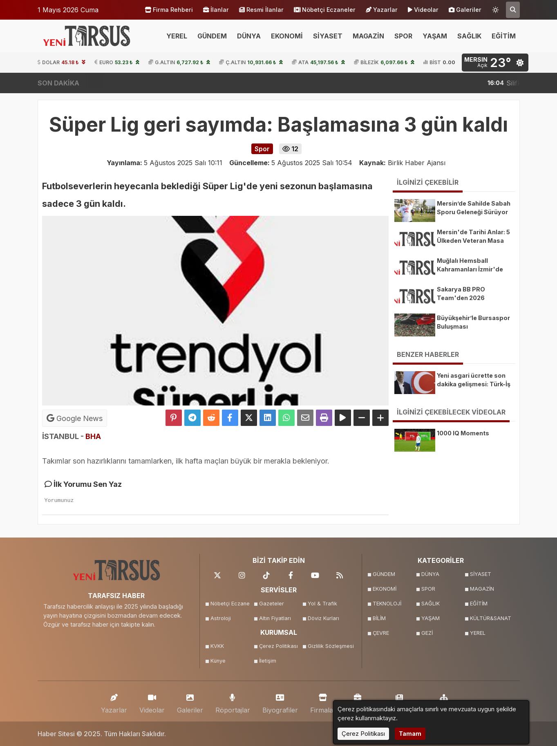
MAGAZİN (368, 36)
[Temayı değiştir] (496, 8)
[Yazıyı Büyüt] (380, 418)
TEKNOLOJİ (387, 603)
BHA (93, 436)
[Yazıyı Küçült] (361, 418)
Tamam (410, 733)
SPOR (403, 36)
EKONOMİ (287, 36)
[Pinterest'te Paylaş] (174, 418)
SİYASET (327, 36)
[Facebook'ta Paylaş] (230, 418)
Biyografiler (280, 701)
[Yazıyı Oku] (343, 418)
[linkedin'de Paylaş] (267, 418)
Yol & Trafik (322, 603)
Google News (75, 418)
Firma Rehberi (169, 10)
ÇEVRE (381, 633)
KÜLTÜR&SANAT (490, 618)
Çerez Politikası (278, 646)
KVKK (217, 646)
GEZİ (427, 633)
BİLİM (379, 618)
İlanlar (216, 10)
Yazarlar (382, 10)
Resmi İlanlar (261, 10)
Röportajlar (232, 701)
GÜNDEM (212, 36)
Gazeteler (271, 603)
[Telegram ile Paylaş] (192, 418)
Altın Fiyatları (275, 618)
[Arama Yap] (513, 10)
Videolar (423, 10)
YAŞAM (435, 36)
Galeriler (465, 10)
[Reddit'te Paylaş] (211, 418)
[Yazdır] (324, 418)
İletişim (267, 661)
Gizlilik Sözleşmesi (329, 646)
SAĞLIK (469, 36)
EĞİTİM (504, 36)
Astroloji (220, 618)
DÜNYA (249, 36)
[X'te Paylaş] (249, 418)
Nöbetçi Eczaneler (325, 10)
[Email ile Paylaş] (305, 418)
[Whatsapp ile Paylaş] (286, 418)
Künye (218, 661)
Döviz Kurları (323, 618)
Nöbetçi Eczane (230, 603)
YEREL (176, 36)
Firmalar (323, 701)
